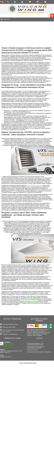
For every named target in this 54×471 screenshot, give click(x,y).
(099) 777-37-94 (8, 345)
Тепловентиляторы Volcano (9, 324)
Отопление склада (32, 350)
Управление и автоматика (8, 334)
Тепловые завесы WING (7, 327)
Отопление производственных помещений (39, 352)
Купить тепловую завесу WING (29, 300)
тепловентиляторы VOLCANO (35, 185)
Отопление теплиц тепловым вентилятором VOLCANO (35, 347)
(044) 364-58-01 (8, 346)
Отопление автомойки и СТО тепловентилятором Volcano (35, 344)
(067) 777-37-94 (8, 343)
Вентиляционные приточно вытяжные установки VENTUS (12, 331)
